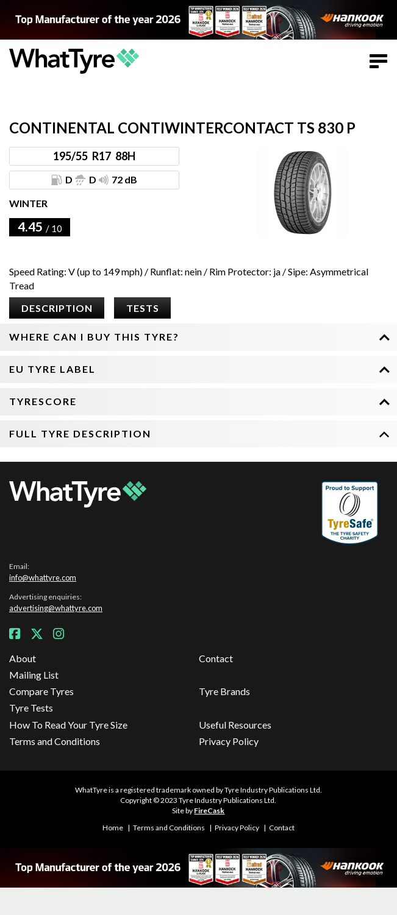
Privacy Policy (229, 741)
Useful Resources (235, 724)
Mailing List (34, 674)
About (22, 658)
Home (112, 827)
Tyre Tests (31, 707)
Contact (216, 658)
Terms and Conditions (54, 741)
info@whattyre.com (42, 577)
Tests (142, 308)
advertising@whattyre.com (55, 608)
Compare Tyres (41, 691)
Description (57, 308)
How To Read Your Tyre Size (68, 724)
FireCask (209, 810)
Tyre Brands (224, 691)
